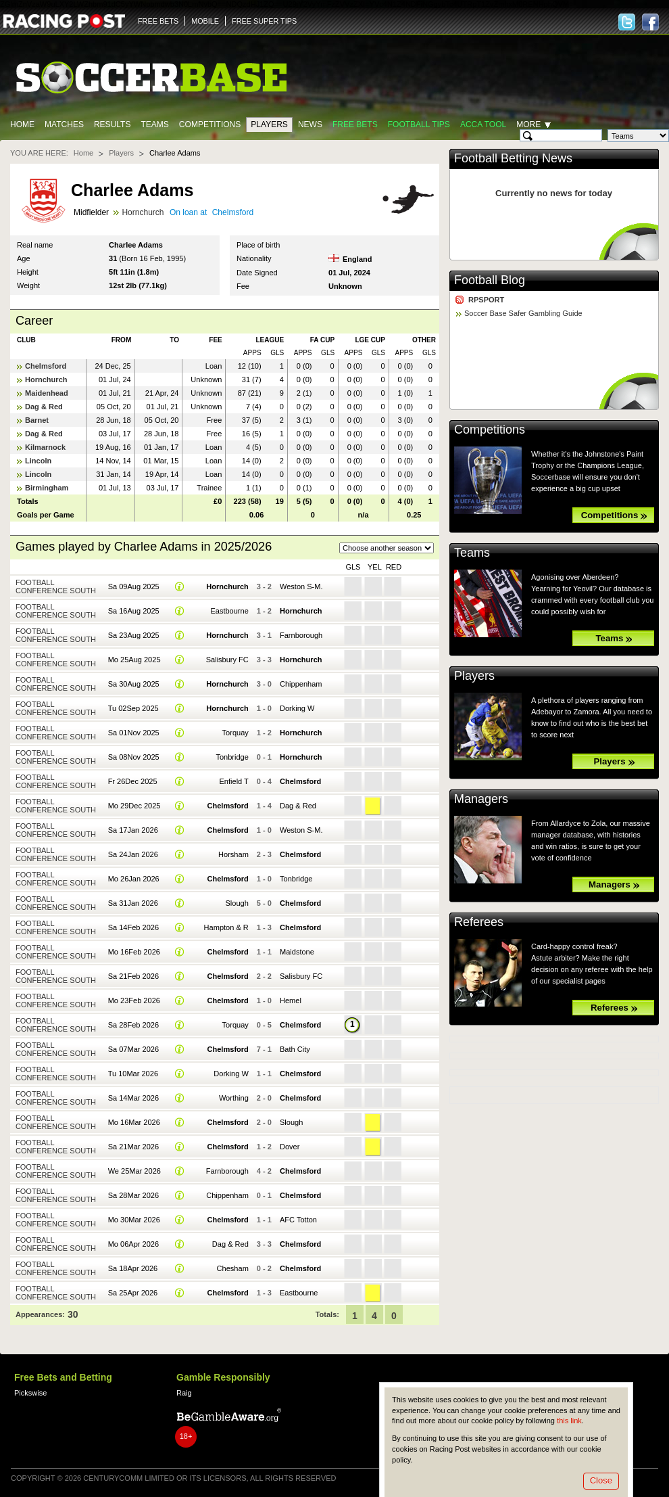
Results (112, 124)
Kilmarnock (45, 447)
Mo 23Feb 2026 (134, 1000)
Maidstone (297, 952)
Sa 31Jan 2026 (133, 903)
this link (569, 1421)
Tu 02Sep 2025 (133, 708)
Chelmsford (232, 212)
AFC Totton (298, 1220)
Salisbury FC (227, 659)
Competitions (210, 124)
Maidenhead (46, 393)
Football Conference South (56, 586)
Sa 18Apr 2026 (133, 1268)
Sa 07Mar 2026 (133, 1049)
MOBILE (205, 21)
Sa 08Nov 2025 (133, 757)
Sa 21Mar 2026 (133, 1147)
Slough (236, 903)
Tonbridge (232, 757)
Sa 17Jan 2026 (133, 830)
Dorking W (297, 708)
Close (601, 1480)
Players (269, 124)
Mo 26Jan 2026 (133, 879)
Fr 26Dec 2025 (132, 781)
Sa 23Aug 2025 (133, 635)
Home (22, 124)
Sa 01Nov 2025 (133, 733)
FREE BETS (158, 21)
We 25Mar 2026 (134, 1171)
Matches (64, 124)
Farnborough (301, 635)
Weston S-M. (301, 586)
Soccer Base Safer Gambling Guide (523, 313)
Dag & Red (44, 406)
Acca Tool (483, 124)
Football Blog (489, 280)
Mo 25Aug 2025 (134, 659)
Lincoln (38, 461)
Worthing (234, 1098)
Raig (184, 1393)
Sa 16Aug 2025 (133, 611)
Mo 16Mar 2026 (134, 1122)
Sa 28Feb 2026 (133, 1025)
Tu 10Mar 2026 (133, 1073)
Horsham (233, 854)
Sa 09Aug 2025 (133, 586)
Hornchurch (143, 212)
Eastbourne (229, 611)
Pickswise (30, 1393)
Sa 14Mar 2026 (133, 1098)
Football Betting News (513, 158)
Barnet (37, 420)
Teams (154, 124)
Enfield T (233, 781)
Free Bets (355, 124)
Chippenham (301, 684)
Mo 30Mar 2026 (134, 1220)
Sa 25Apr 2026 (133, 1293)
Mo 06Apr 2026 (133, 1244)
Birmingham (46, 488)
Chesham (233, 1268)
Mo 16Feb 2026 (134, 952)
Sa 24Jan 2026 (133, 854)
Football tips (419, 124)
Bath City (295, 1049)
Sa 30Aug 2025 (133, 684)
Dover (289, 1147)
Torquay (235, 733)
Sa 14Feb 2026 (133, 927)
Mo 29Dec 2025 (134, 806)
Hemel (290, 1000)
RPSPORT (486, 300)
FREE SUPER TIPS (264, 21)
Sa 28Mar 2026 (133, 1195)
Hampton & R (226, 927)
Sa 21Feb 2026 (133, 976)
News (310, 124)
